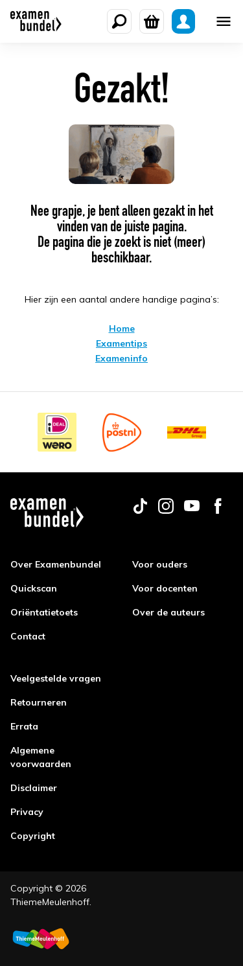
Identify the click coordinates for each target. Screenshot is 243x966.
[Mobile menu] (223, 21)
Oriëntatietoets (44, 612)
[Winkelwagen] (151, 21)
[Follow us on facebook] (218, 510)
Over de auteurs (168, 612)
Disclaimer (33, 788)
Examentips (121, 343)
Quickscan (33, 588)
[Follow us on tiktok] (140, 510)
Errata (24, 726)
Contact (27, 636)
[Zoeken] (119, 21)
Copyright (32, 836)
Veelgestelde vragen (55, 678)
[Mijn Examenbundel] (183, 21)
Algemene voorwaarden (40, 757)
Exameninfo (121, 358)
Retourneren (38, 702)
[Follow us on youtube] (192, 510)
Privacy (26, 812)
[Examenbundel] (36, 21)
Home (122, 328)
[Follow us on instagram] (166, 510)
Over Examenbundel (55, 564)
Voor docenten (165, 588)
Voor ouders (159, 564)
